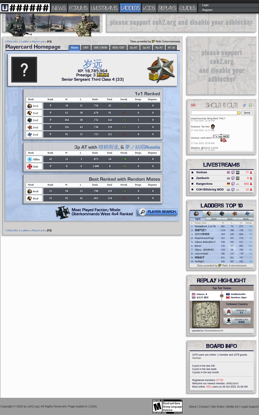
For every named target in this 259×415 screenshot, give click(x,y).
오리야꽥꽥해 (202, 234)
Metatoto (195, 148)
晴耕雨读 (108, 147)
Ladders (25, 41)
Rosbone (195, 126)
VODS (149, 7)
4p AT (159, 47)
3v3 (230, 219)
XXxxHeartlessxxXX (213, 330)
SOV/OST (118, 47)
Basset (198, 245)
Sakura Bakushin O (205, 241)
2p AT (133, 47)
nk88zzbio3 (232, 383)
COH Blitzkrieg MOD (210, 189)
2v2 (214, 219)
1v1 (198, 219)
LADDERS (130, 7)
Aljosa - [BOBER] (204, 249)
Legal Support (250, 406)
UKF (86, 47)
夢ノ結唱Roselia (142, 147)
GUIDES (187, 7)
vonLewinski (201, 253)
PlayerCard (38, 41)
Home (74, 47)
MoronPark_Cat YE (205, 226)
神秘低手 (199, 257)
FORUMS (78, 7)
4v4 (246, 219)
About (193, 406)
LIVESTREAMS (104, 7)
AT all (171, 47)
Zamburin (202, 178)
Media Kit (232, 406)
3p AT (146, 47)
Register (207, 10)
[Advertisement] (181, 22)
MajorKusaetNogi (204, 238)
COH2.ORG (11, 41)
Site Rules (218, 406)
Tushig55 (199, 261)
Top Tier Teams (221, 288)
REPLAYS (167, 7)
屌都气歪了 (201, 230)
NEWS (59, 7)
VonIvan (195, 138)
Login (205, 5)
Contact (204, 406)
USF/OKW (100, 47)
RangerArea (204, 183)
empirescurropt (198, 118)
